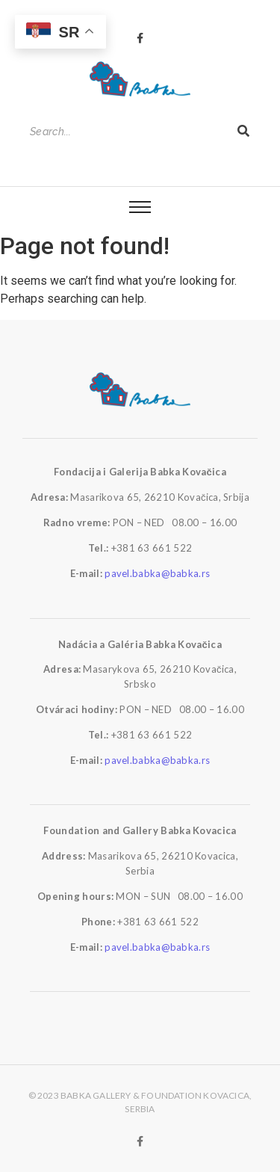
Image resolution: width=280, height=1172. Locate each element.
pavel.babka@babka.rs (157, 573)
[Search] (125, 132)
